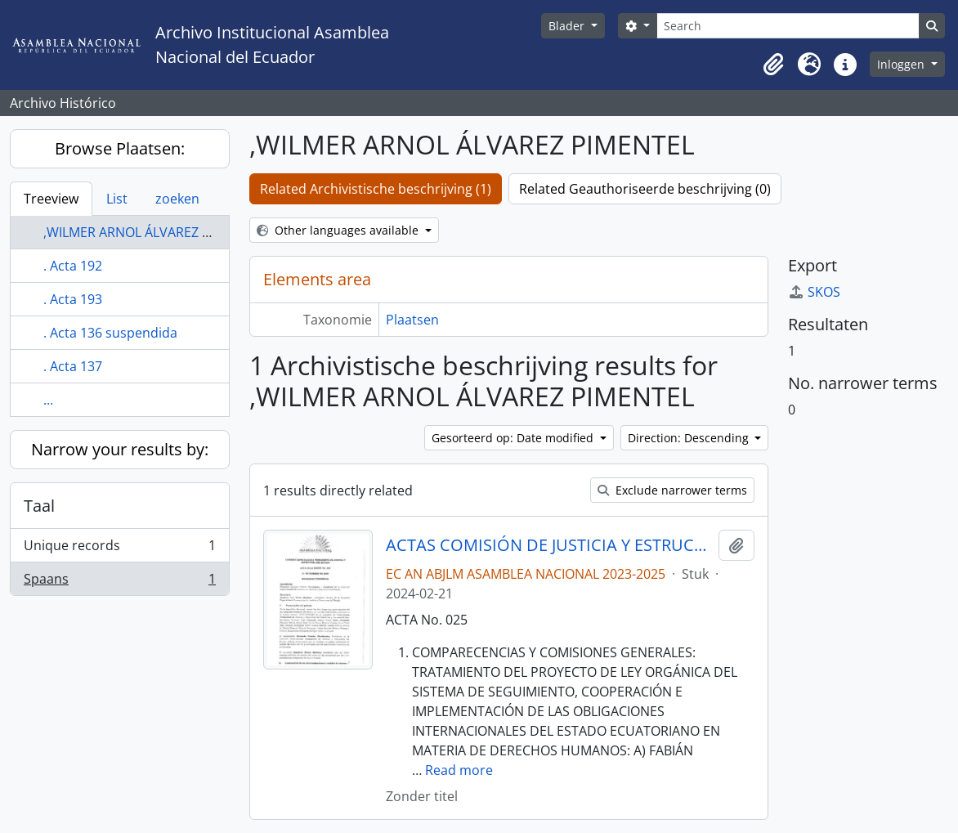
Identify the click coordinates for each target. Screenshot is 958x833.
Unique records (119, 548)
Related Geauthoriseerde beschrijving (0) (645, 189)
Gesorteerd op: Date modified (514, 438)
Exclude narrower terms (672, 490)
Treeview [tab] (51, 199)
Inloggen (902, 64)
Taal (39, 506)
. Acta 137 (72, 366)
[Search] (788, 25)
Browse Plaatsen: (120, 148)
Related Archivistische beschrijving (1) (375, 189)
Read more (459, 770)
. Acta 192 (72, 266)
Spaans (119, 582)
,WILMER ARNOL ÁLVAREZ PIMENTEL (153, 232)
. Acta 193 (72, 299)
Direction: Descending (690, 438)
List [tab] (117, 199)
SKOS (814, 292)
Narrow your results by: (119, 449)
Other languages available (339, 230)
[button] (773, 65)
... (48, 400)
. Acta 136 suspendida (110, 333)
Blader (568, 26)
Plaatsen (412, 320)
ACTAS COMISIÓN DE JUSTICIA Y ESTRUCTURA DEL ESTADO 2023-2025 (549, 545)
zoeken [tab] (177, 199)
